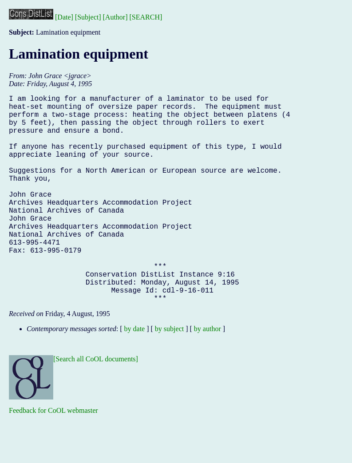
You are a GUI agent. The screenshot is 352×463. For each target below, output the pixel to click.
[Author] (115, 17)
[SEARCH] (146, 17)
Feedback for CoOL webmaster (53, 456)
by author (207, 375)
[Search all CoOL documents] (95, 405)
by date (134, 375)
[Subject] (88, 17)
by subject (169, 375)
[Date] (64, 17)
